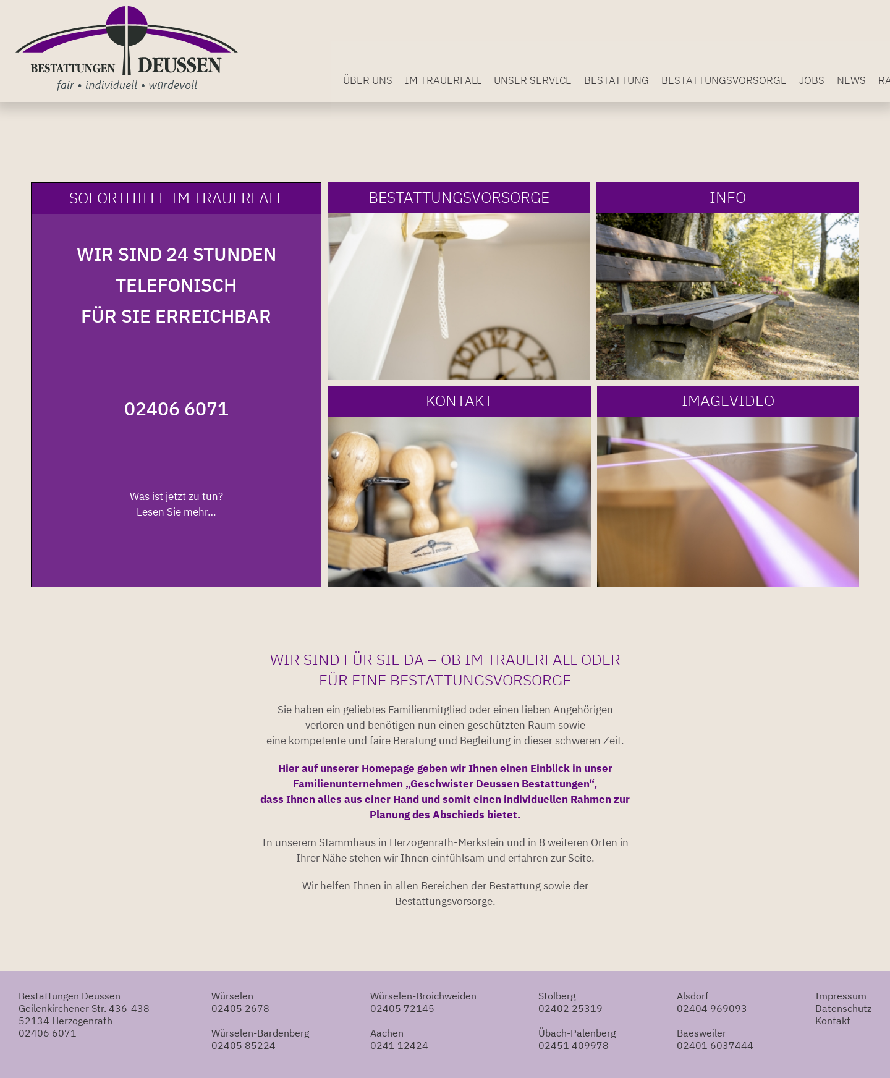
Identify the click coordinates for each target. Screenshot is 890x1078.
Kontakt (832, 1020)
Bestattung (644, 78)
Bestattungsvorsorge (752, 78)
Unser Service (561, 78)
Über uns (395, 78)
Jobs (839, 78)
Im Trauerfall (471, 78)
